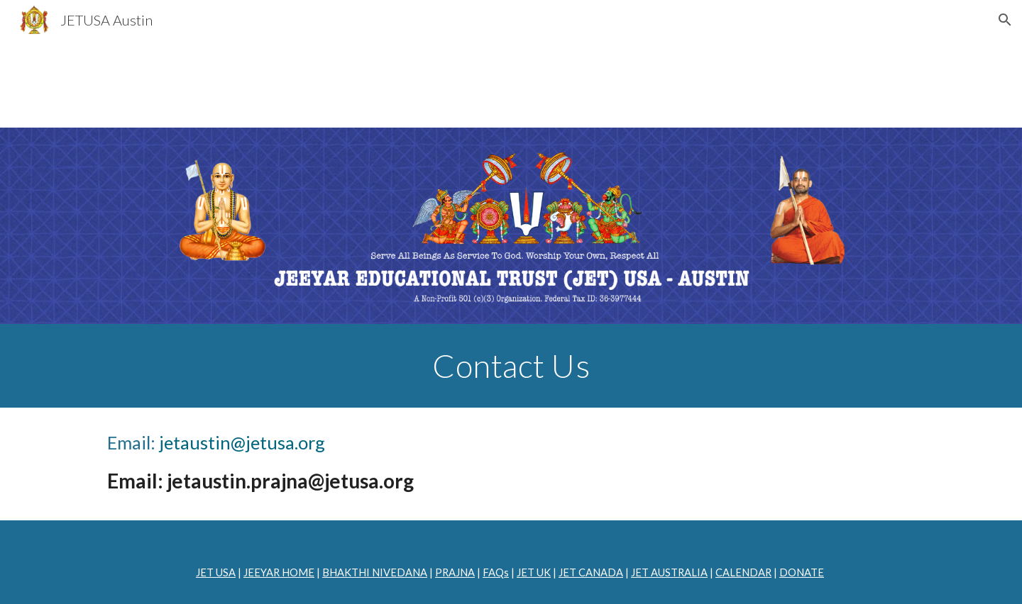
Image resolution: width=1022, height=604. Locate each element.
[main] (511, 366)
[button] (1005, 20)
